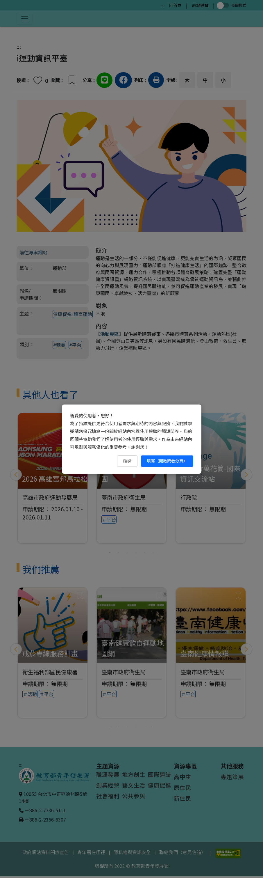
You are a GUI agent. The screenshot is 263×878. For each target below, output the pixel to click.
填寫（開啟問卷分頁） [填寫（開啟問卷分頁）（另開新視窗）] (167, 461)
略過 (127, 461)
